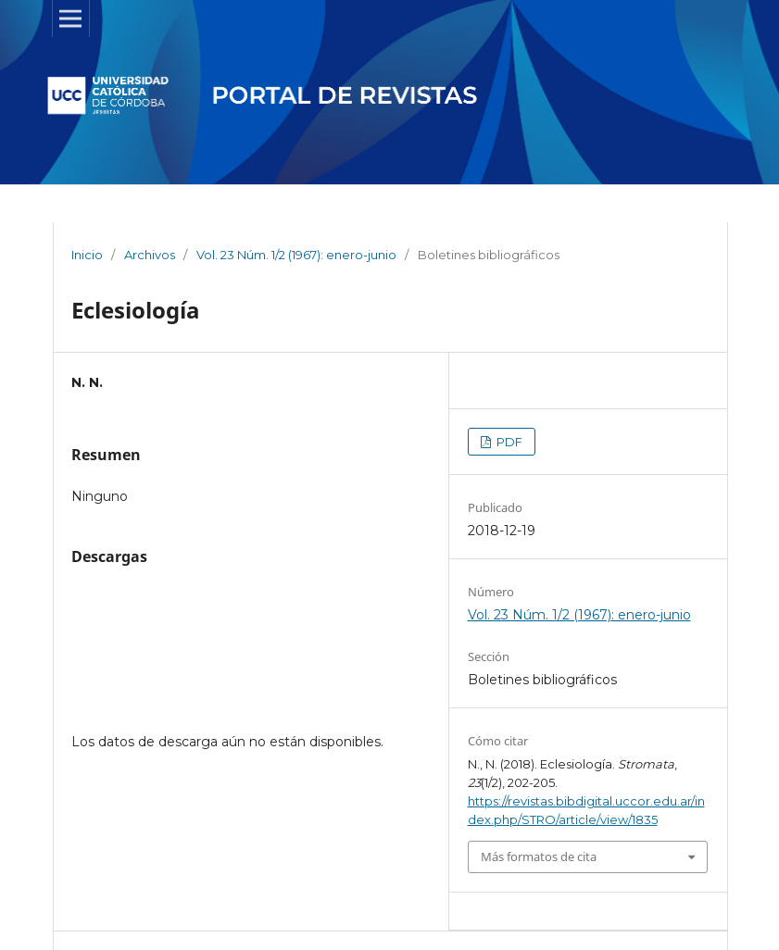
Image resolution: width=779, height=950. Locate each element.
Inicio (87, 254)
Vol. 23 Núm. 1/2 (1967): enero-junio (296, 254)
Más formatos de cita (539, 856)
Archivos (149, 254)
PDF (508, 441)
